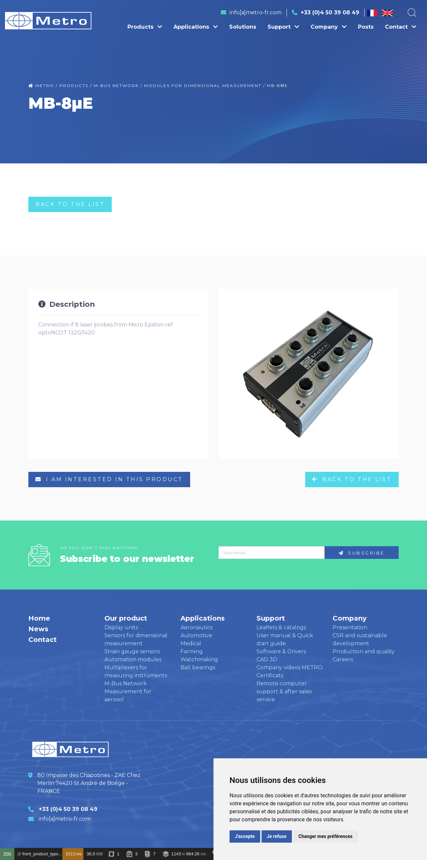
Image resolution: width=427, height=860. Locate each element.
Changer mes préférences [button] (326, 836)
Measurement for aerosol (127, 695)
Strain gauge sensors (132, 651)
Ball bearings (197, 667)
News (38, 629)
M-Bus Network (125, 683)
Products (144, 27)
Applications (195, 27)
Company (329, 27)
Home (39, 618)
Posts (366, 27)
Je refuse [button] (277, 836)
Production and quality (364, 651)
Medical (190, 643)
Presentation (350, 627)
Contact (400, 27)
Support (283, 27)
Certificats (270, 675)
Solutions (242, 27)
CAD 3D (267, 659)
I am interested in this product (109, 479)
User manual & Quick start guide (285, 639)
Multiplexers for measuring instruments (135, 671)
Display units (121, 627)
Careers (343, 659)
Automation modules (132, 659)
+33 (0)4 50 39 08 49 (330, 12)
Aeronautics (196, 627)
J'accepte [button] (245, 836)
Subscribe (362, 553)
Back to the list (70, 204)
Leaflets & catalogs (281, 627)
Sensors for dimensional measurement (135, 639)
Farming (191, 651)
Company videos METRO (290, 667)
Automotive (196, 635)
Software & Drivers (281, 651)
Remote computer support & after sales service (284, 691)
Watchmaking (199, 659)
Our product (125, 618)
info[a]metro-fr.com (256, 12)
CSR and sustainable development (360, 639)
